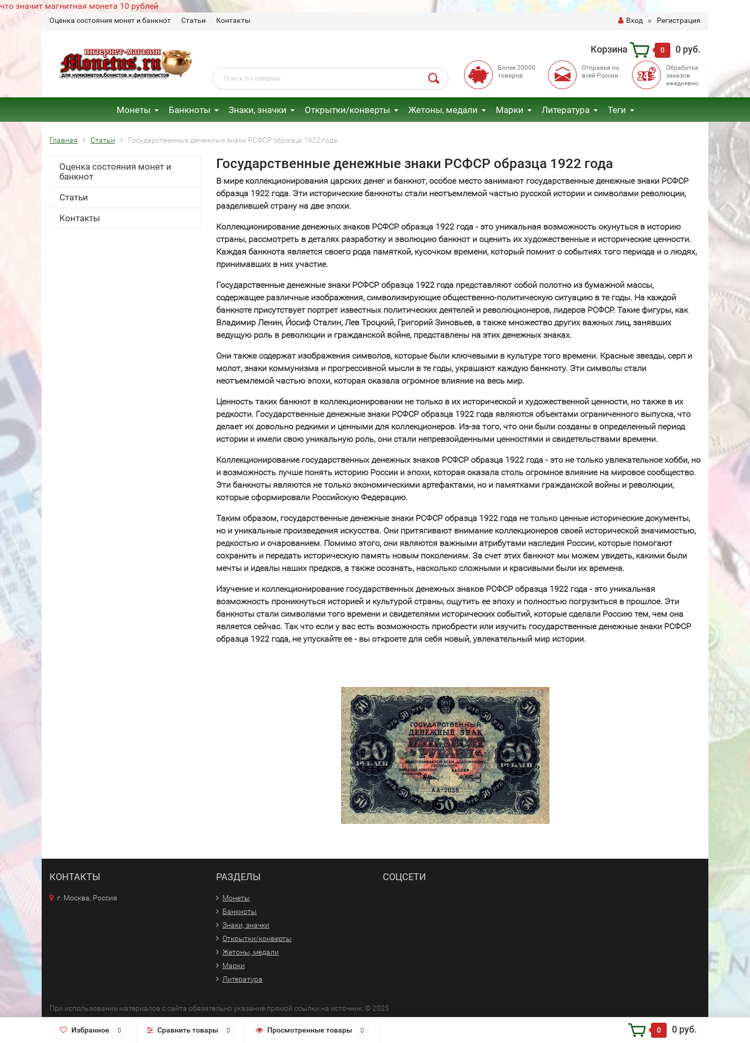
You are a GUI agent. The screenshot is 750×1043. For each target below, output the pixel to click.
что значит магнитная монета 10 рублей (79, 6)
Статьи (193, 20)
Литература (566, 110)
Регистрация (679, 20)
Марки (509, 110)
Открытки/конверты (347, 110)
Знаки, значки (257, 110)
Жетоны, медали (443, 110)
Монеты (134, 110)
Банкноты (189, 110)
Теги (617, 110)
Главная (63, 140)
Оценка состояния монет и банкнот (110, 20)
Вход (630, 20)
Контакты (233, 20)
